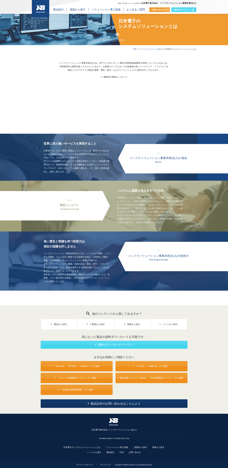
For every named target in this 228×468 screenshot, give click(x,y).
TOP (134, 49)
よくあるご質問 (135, 9)
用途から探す (158, 447)
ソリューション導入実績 (106, 9)
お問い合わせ (135, 452)
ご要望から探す (140, 447)
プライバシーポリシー (85, 465)
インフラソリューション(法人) (150, 49)
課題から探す (78, 9)
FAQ (122, 452)
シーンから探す (94, 452)
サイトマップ (105, 465)
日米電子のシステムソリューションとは (81, 447)
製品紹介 (58, 9)
